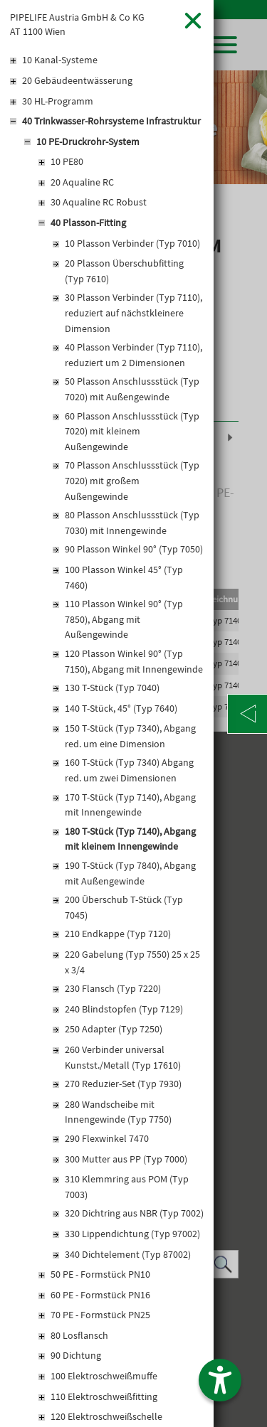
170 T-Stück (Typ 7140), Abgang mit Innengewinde (130, 805)
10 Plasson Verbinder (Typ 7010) (132, 243)
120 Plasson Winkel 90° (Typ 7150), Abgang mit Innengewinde (134, 661)
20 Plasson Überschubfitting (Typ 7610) (124, 271)
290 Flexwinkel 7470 (107, 1138)
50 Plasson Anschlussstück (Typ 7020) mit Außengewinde (132, 389)
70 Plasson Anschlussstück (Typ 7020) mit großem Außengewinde (132, 480)
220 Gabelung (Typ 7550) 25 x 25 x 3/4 (132, 962)
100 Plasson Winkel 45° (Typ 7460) (124, 577)
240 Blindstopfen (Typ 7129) (124, 1009)
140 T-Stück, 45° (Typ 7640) (121, 708)
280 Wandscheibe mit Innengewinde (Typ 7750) (118, 1112)
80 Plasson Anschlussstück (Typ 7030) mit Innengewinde (132, 522)
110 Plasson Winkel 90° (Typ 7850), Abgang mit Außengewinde (124, 619)
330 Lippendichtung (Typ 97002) (132, 1233)
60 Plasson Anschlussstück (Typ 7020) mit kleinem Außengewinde (132, 431)
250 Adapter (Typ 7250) (113, 1028)
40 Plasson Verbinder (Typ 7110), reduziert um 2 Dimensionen (133, 355)
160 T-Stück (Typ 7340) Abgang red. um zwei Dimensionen (129, 770)
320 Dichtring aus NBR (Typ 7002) (134, 1213)
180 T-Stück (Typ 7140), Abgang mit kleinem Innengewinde (130, 839)
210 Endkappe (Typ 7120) (118, 933)
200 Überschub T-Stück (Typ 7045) (124, 907)
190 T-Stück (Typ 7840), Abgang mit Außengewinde (130, 873)
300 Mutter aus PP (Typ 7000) (126, 1159)
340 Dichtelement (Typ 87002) (128, 1254)
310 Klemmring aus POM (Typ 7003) (127, 1186)
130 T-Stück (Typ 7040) (112, 687)
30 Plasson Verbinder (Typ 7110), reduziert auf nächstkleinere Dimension (133, 312)
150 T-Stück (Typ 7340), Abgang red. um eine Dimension (130, 736)
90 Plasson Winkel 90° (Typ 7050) (134, 549)
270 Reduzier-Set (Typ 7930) (123, 1083)
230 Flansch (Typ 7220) (113, 988)
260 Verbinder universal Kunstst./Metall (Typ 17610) (123, 1057)
